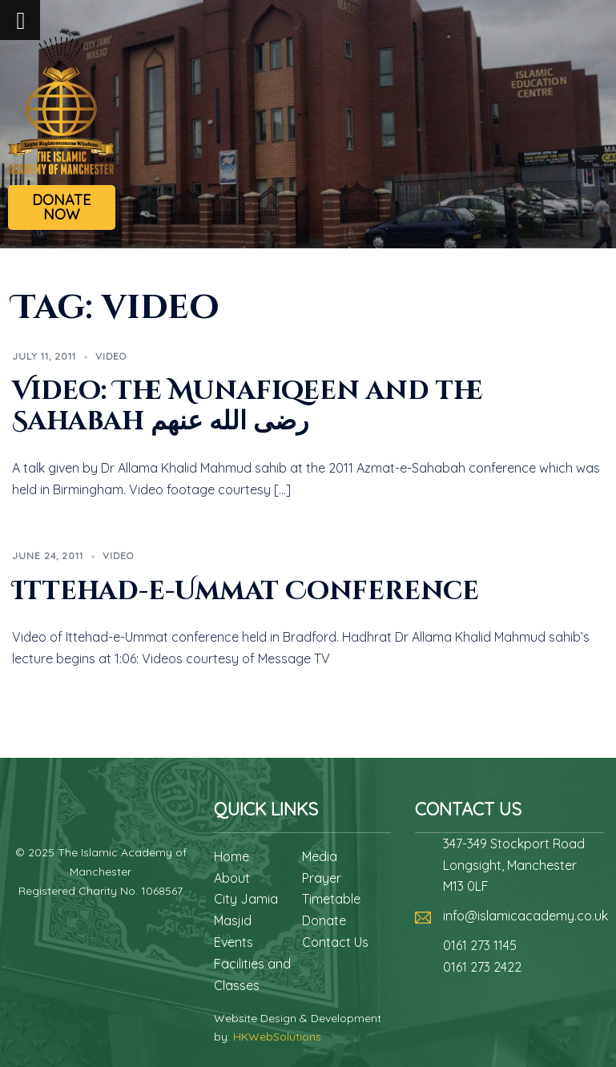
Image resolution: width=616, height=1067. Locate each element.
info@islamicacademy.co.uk (525, 916)
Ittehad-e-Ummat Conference (245, 591)
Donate (324, 920)
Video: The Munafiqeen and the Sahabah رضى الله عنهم (247, 406)
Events (233, 942)
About (232, 878)
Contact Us (335, 942)
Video (111, 356)
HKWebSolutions (277, 1036)
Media (319, 856)
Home (231, 856)
